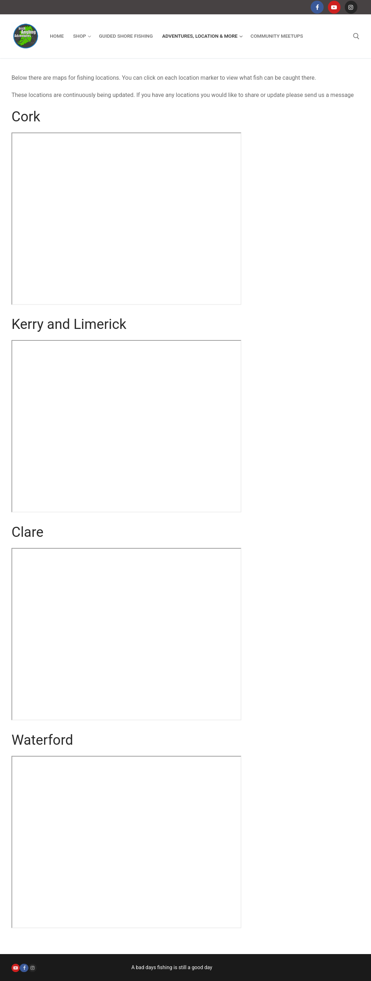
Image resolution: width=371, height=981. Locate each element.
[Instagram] (351, 7)
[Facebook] (317, 7)
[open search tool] (356, 36)
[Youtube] (334, 7)
